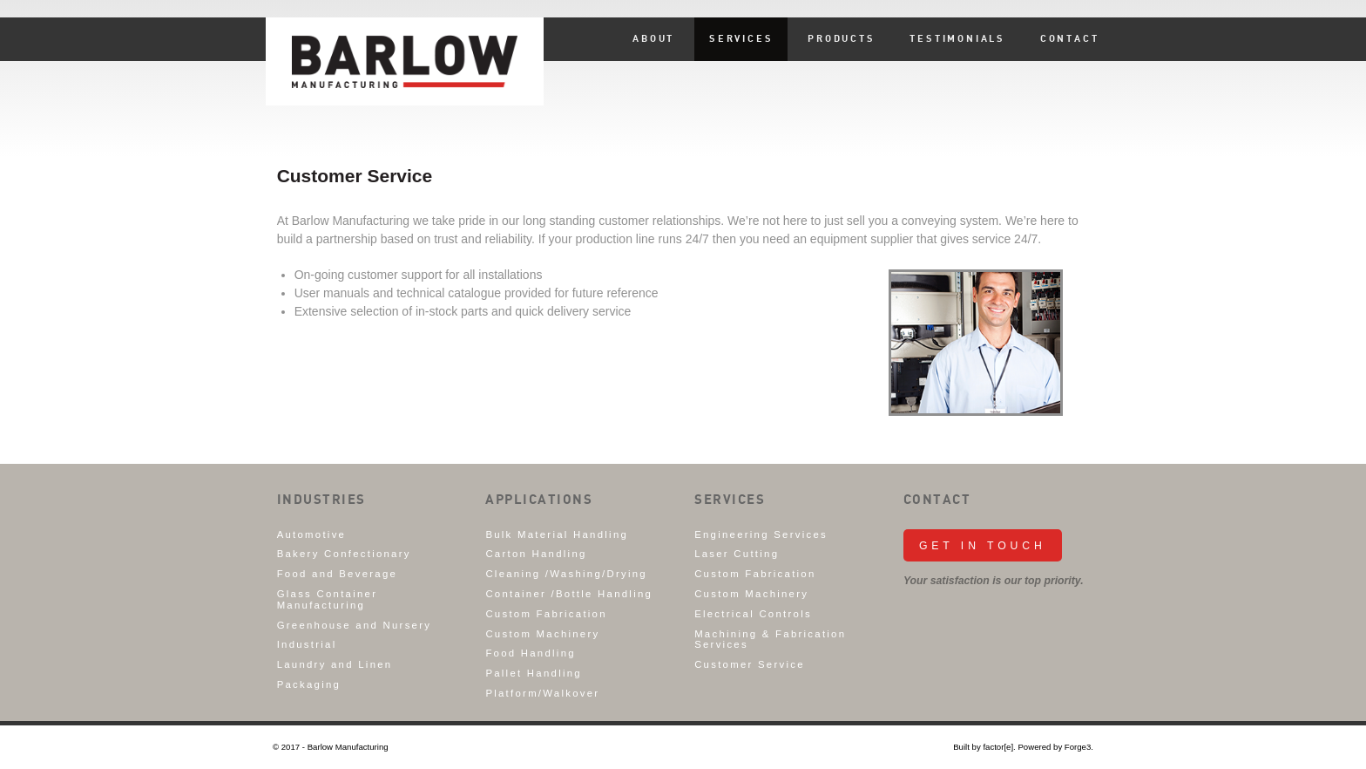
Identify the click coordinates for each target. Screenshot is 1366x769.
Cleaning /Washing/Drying (566, 573)
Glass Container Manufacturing (327, 599)
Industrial (307, 644)
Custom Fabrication (545, 614)
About (653, 39)
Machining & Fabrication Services (770, 639)
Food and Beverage (337, 573)
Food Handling (530, 653)
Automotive (312, 534)
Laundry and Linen (335, 664)
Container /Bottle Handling (569, 594)
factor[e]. (999, 747)
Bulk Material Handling (556, 534)
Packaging (309, 684)
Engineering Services (761, 534)
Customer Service (749, 664)
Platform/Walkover (542, 693)
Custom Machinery (542, 634)
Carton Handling (535, 553)
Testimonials (957, 39)
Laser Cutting (736, 553)
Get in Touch (982, 546)
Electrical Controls (753, 614)
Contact (1069, 39)
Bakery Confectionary (344, 553)
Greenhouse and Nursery (354, 625)
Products (841, 39)
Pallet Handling (533, 673)
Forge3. (1079, 747)
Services (741, 39)
